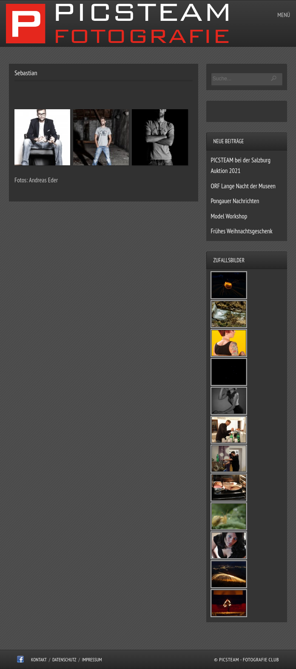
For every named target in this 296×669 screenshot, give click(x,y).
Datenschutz (64, 660)
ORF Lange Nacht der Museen (243, 186)
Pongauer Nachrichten (235, 201)
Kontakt (39, 660)
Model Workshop (229, 216)
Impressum (92, 660)
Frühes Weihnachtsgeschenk (241, 231)
